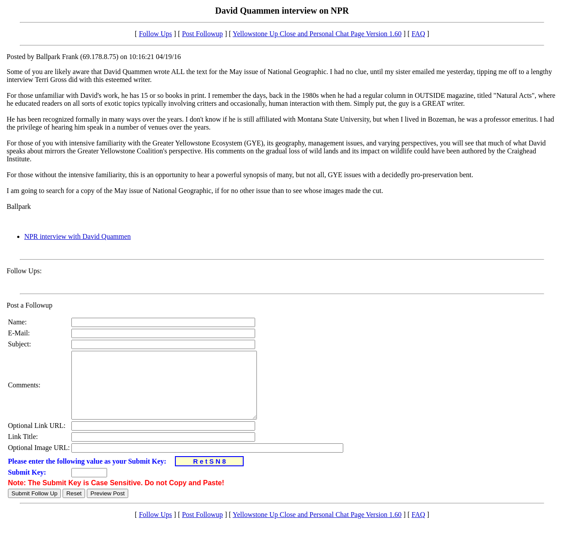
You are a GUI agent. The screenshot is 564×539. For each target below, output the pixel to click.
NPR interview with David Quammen (77, 236)
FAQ (418, 33)
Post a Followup (29, 305)
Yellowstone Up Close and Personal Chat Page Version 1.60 (317, 33)
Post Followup (202, 33)
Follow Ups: (24, 271)
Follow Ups (155, 33)
